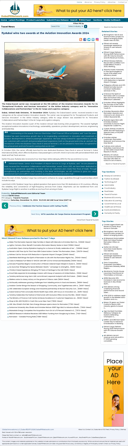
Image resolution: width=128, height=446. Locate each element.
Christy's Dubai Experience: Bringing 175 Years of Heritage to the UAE (36, 270)
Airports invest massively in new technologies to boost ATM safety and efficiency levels (114, 72)
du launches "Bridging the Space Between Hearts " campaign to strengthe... (39, 267)
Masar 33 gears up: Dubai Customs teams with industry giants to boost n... (114, 305)
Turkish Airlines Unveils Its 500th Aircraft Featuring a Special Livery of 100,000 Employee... (114, 131)
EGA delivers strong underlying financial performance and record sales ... (114, 290)
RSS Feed (85, 20)
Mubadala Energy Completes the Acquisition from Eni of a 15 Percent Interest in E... (42, 310)
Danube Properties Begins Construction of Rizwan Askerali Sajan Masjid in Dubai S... (42, 264)
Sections (97, 20)
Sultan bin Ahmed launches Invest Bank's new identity (113, 249)
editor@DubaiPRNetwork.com (32, 435)
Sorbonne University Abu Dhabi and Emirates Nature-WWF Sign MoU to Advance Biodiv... (44, 307)
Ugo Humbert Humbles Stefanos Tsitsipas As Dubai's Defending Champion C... (113, 314)
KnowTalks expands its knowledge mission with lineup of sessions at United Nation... (42, 273)
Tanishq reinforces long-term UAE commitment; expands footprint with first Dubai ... (43, 276)
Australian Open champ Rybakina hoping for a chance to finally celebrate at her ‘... (42, 248)
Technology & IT (110, 182)
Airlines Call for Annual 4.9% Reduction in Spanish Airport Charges (35, 254)
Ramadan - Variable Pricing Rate (22, 316)
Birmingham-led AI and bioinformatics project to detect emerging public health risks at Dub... (114, 38)
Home (79, 2)
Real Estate (109, 191)
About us (88, 2)
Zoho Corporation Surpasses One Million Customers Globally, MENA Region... (114, 265)
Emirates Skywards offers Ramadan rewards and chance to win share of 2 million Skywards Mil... (114, 114)
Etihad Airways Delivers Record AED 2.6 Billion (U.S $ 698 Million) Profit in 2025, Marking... (114, 64)
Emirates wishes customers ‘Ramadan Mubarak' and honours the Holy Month (114, 140)
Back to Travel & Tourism (115, 164)
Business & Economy (112, 197)
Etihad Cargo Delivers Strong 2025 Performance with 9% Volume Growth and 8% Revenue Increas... (114, 55)
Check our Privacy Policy (112, 444)
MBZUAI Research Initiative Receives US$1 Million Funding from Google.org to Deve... (42, 313)
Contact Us (89, 429)
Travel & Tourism (20, 198)
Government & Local (112, 204)
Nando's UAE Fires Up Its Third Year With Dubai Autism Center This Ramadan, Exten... (42, 251)
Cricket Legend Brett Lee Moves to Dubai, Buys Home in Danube (113, 226)
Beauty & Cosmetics (112, 176)
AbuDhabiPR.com (85, 437)
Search (73, 20)
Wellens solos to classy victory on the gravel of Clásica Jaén (33, 279)
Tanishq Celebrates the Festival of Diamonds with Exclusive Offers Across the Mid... (42, 295)
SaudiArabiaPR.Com (30, 437)
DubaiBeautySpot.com (98, 437)
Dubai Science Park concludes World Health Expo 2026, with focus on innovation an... (43, 292)
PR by (81, 23)
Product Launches (35, 20)
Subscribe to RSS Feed (101, 429)
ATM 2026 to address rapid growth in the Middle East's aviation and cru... (114, 297)
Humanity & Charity (112, 213)
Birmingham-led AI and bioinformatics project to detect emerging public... (114, 233)
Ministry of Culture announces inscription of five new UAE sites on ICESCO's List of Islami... (114, 158)
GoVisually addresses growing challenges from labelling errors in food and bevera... (43, 282)
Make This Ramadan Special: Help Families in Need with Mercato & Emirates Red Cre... (43, 242)
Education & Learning (113, 201)
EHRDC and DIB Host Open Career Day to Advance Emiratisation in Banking (114, 322)
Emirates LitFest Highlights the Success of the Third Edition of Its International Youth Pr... (114, 105)
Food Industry (110, 188)
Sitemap (123, 429)
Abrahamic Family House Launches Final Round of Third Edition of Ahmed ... (114, 273)
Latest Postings (17, 20)
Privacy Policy (99, 2)
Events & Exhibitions (112, 210)
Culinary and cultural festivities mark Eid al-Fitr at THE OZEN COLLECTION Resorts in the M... (114, 149)
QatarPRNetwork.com (60, 437)
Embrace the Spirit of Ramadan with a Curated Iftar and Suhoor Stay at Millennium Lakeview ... (114, 97)
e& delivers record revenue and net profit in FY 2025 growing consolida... (114, 338)
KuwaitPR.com (73, 437)
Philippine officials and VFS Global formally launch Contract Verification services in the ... (114, 88)
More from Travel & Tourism (88, 220)
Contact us (122, 2)
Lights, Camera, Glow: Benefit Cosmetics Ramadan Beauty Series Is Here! (38, 245)
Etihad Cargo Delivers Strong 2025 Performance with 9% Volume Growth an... (114, 329)
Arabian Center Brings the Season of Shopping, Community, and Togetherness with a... (44, 285)
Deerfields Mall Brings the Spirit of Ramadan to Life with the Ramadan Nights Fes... (42, 257)
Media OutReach (112, 20)
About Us (81, 429)
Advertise (112, 2)
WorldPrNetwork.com (16, 437)
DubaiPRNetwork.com (45, 437)
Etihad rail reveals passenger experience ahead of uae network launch (113, 46)
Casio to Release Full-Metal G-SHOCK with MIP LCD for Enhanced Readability (40, 261)
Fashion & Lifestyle (111, 179)
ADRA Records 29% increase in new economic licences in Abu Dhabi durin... (114, 281)
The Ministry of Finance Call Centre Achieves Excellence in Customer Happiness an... (43, 298)
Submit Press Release (58, 20)
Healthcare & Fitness (112, 207)
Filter (75, 23)
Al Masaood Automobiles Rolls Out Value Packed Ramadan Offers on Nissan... (114, 241)
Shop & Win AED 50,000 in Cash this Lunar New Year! (30, 301)
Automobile (109, 185)
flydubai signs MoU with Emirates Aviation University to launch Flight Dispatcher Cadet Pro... (114, 123)
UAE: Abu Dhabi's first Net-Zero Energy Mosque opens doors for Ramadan (38, 304)
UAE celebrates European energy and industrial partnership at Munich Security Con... (43, 289)
